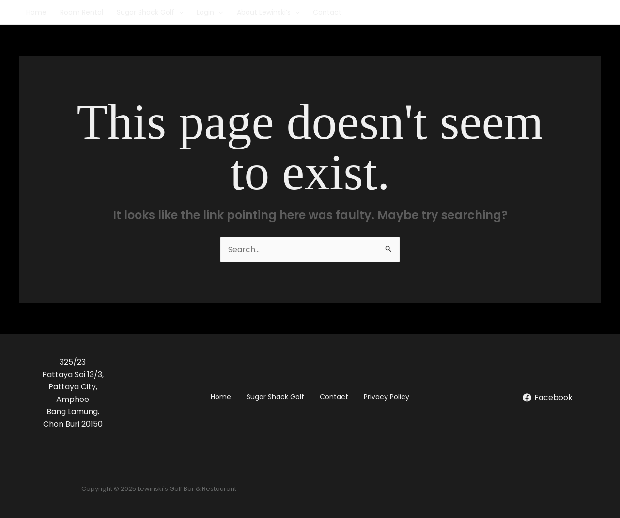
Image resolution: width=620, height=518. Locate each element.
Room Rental (81, 12)
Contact (327, 12)
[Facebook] (547, 397)
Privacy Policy (386, 396)
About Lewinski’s (268, 12)
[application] (178, 12)
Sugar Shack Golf (150, 12)
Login (210, 12)
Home (36, 12)
